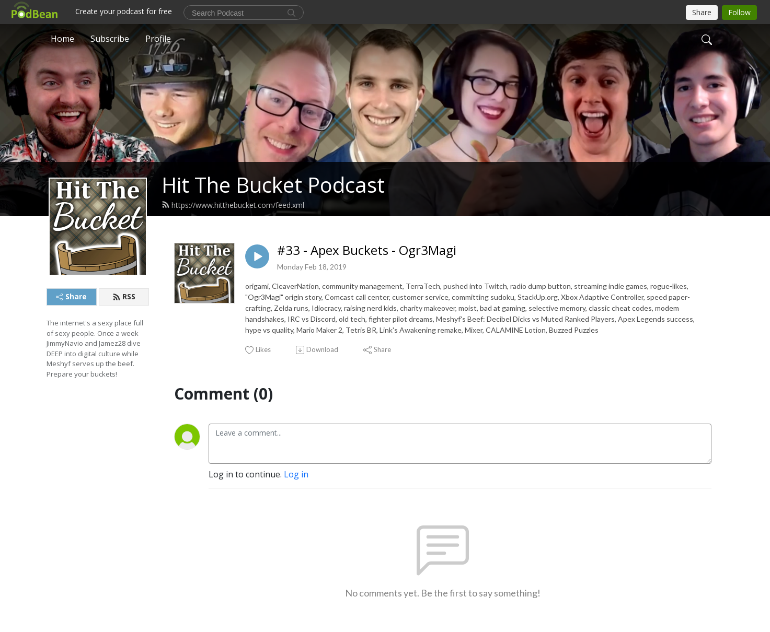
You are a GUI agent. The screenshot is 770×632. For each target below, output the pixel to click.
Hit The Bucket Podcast (273, 184)
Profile (158, 38)
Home (62, 38)
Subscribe (109, 38)
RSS (123, 296)
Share (71, 296)
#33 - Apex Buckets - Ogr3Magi (366, 250)
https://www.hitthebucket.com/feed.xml (233, 205)
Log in (296, 474)
